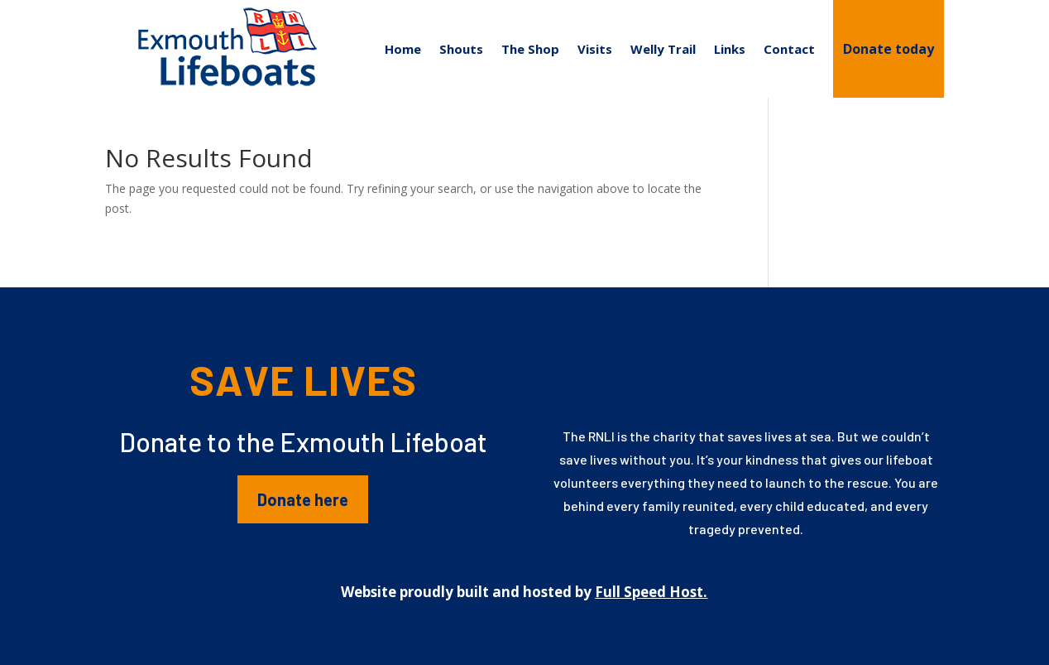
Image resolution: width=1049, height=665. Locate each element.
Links (729, 49)
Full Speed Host (649, 591)
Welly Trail (663, 49)
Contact (789, 49)
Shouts (461, 49)
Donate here (302, 499)
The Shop (530, 49)
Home (403, 49)
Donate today (888, 49)
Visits (594, 49)
